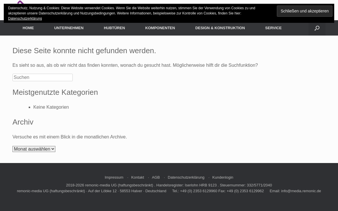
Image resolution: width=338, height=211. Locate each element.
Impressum (114, 177)
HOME (28, 28)
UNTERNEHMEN (68, 28)
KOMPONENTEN (160, 28)
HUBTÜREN (114, 28)
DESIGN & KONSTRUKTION (220, 28)
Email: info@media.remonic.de (295, 191)
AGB (156, 177)
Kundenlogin (222, 177)
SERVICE (273, 28)
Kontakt (137, 177)
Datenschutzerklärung (186, 177)
